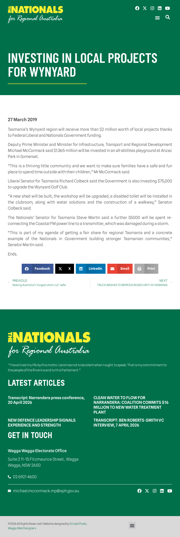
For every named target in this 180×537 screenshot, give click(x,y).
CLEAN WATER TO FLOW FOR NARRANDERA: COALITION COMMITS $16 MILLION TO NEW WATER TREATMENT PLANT (130, 404)
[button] (157, 17)
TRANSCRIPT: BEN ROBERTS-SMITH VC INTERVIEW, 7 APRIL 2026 (128, 422)
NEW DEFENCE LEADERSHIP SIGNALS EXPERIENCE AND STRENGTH (42, 422)
